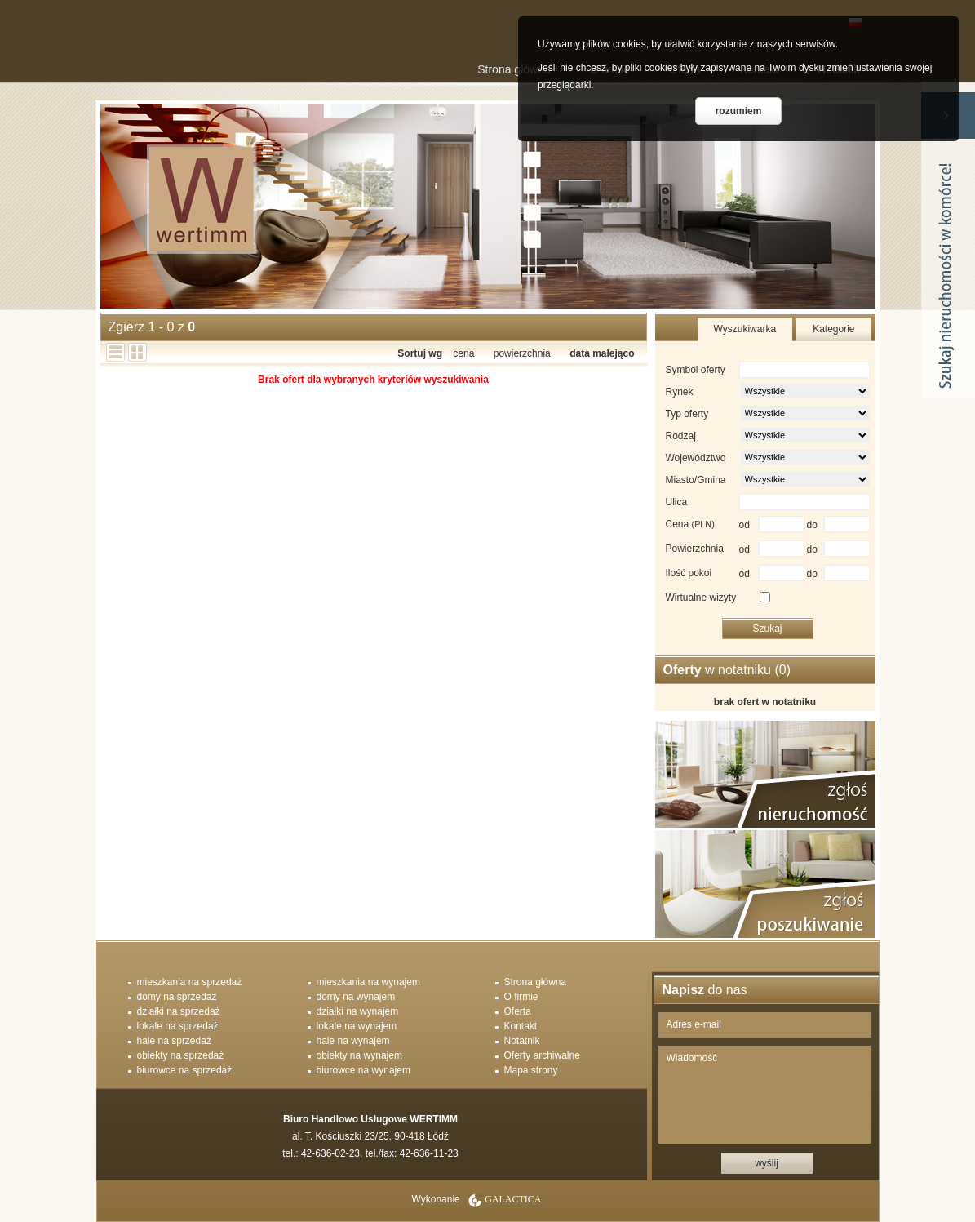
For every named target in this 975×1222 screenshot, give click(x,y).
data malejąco (601, 353)
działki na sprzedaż (178, 1011)
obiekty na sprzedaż (180, 1055)
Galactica (513, 1199)
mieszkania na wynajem (368, 982)
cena (463, 353)
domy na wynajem (356, 996)
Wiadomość (764, 1095)
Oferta (517, 1011)
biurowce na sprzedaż (185, 1070)
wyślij (766, 1163)
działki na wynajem (358, 1011)
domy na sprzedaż (177, 996)
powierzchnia (522, 353)
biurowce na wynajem (363, 1070)
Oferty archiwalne (542, 1055)
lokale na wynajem (357, 1026)
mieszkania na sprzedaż (189, 982)
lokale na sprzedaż (178, 1026)
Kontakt (521, 1026)
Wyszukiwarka (745, 329)
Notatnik (522, 1040)
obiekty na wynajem (359, 1055)
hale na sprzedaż (174, 1040)
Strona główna (514, 69)
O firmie (521, 996)
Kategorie (833, 329)
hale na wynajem (353, 1040)
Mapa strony (531, 1070)
